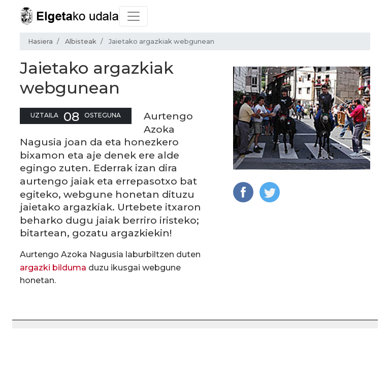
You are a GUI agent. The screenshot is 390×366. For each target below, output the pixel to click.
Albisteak (80, 41)
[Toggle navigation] (133, 16)
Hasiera (40, 41)
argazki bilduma (53, 267)
